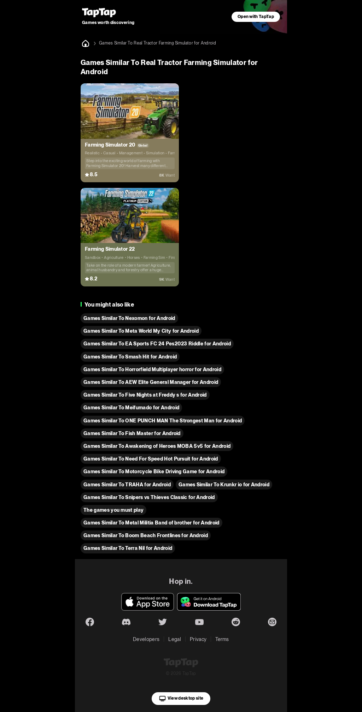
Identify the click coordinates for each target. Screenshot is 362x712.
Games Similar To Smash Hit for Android (130, 357)
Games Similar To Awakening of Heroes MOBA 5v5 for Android (156, 446)
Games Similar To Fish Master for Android (132, 433)
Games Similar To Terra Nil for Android (127, 548)
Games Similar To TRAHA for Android (127, 484)
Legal (174, 639)
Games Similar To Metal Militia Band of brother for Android (151, 523)
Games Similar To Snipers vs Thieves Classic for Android (149, 497)
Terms (222, 639)
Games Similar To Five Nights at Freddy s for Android (145, 395)
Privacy (198, 639)
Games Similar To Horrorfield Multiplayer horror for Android (152, 369)
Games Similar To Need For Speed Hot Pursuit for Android (150, 459)
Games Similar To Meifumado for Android (131, 407)
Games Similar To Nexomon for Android (129, 318)
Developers (146, 639)
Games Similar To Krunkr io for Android (224, 484)
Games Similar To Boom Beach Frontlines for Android (145, 535)
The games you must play (113, 510)
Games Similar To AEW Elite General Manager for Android (150, 382)
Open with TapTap (256, 16)
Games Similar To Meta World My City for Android (141, 331)
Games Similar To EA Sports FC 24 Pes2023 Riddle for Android (157, 343)
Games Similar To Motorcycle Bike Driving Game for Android (153, 471)
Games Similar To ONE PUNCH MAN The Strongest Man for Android (162, 420)
